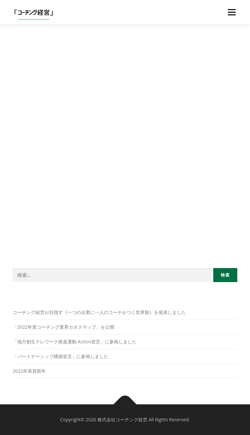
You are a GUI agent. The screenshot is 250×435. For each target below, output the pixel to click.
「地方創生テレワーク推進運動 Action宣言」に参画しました (75, 341)
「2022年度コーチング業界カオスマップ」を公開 (63, 327)
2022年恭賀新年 (29, 371)
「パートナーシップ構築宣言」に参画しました (60, 356)
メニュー (231, 12)
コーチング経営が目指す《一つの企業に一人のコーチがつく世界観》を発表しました (99, 312)
